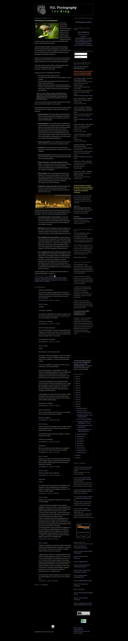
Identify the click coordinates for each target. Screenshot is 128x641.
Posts (77, 54)
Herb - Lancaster (84, 508)
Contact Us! (84, 36)
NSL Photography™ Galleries (83, 22)
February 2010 (81, 450)
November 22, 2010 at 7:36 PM (49, 405)
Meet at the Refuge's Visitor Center (83, 95)
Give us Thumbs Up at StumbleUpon (83, 45)
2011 (77, 404)
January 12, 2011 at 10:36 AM (49, 493)
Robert (40, 479)
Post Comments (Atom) (48, 631)
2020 (77, 383)
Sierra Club (81, 589)
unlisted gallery (63, 280)
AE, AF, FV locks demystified (84, 419)
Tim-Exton (82, 489)
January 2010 (80, 452)
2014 (77, 397)
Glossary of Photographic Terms (83, 41)
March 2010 (80, 448)
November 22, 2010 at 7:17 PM (49, 341)
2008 (77, 457)
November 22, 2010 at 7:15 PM (49, 323)
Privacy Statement (78, 629)
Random (84, 536)
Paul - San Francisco (85, 477)
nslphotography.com (79, 314)
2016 (77, 392)
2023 (77, 376)
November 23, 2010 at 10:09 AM (49, 466)
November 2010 (81, 410)
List (88, 536)
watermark (46, 281)
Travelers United (86, 321)
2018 (77, 388)
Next (79, 536)
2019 (77, 385)
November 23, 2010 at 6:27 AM (49, 452)
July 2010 (79, 438)
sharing (41, 280)
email (47, 277)
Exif (51, 277)
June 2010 (80, 441)
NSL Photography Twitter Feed (82, 208)
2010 (77, 406)
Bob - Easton (83, 496)
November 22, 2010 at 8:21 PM (49, 420)
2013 (77, 399)
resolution (51, 278)
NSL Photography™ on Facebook (83, 40)
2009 (77, 455)
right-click (58, 278)
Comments (78, 57)
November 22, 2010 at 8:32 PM (49, 441)
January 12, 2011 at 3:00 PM (48, 581)
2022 (77, 378)
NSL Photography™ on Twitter (83, 38)
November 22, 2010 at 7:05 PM (49, 300)
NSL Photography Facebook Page (83, 218)
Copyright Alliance (83, 561)
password (44, 278)
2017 (77, 390)
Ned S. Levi (42, 304)
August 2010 (80, 436)
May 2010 (79, 443)
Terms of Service (78, 628)
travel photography (51, 280)
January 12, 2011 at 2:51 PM (48, 539)
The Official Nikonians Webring (83, 532)
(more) (90, 486)
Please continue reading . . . (81, 257)
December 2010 (81, 408)
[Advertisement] (83, 347)
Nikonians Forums (78, 328)
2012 (77, 402)
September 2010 (81, 434)
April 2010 (79, 445)
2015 (77, 395)
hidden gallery (57, 277)
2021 (77, 381)
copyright (42, 277)
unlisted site (39, 281)
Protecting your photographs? (46, 20)
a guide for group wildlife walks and (83, 491)
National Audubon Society (85, 580)
